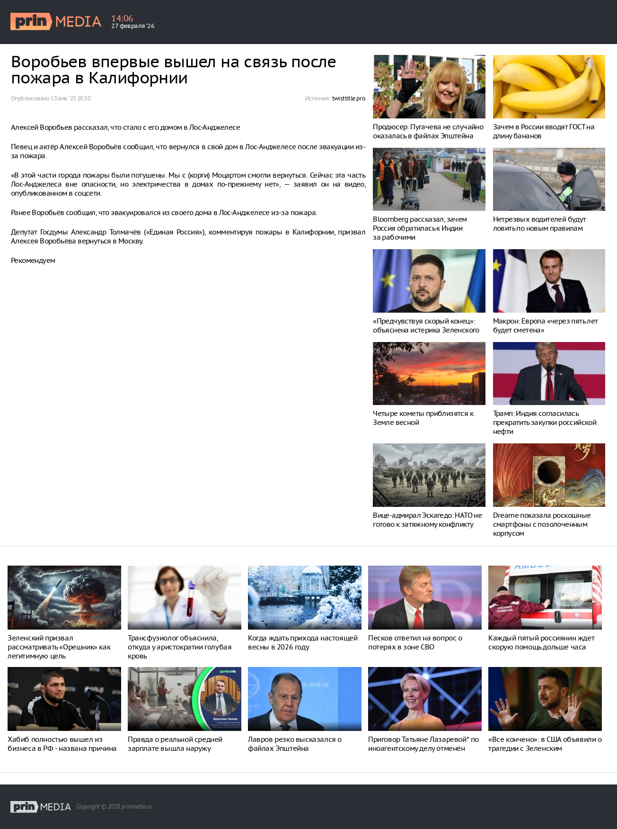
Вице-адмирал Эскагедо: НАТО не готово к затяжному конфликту (427, 520)
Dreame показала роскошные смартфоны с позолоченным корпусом (542, 524)
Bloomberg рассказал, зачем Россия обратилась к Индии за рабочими (420, 228)
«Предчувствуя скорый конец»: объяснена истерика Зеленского (426, 325)
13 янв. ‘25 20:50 (70, 98)
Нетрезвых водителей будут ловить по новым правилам (539, 224)
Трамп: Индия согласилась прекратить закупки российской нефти (545, 422)
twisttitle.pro (349, 98)
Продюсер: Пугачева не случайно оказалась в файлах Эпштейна (428, 131)
